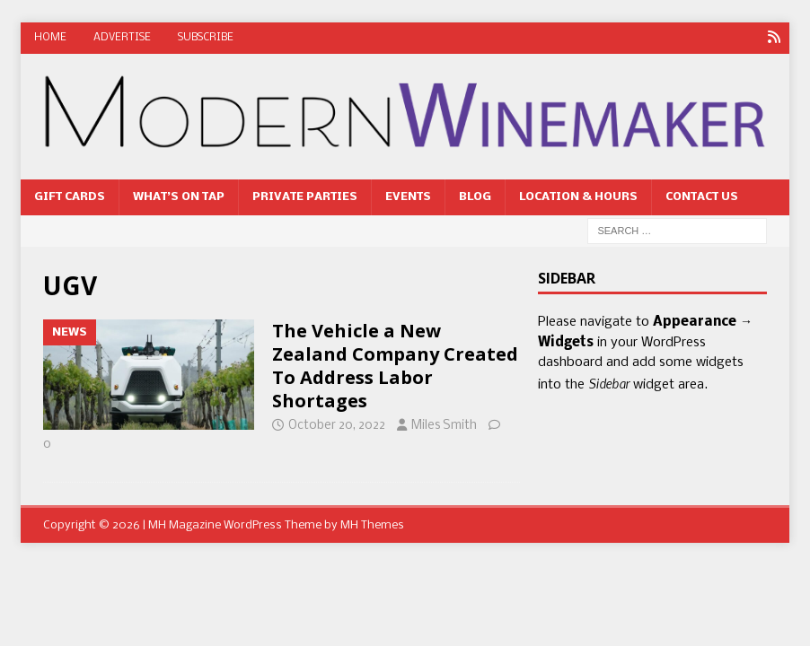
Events (408, 197)
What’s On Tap (179, 197)
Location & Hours (578, 197)
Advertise (122, 37)
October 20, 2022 (336, 425)
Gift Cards (69, 197)
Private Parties (304, 197)
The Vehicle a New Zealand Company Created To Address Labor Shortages (395, 366)
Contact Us (701, 197)
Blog (475, 197)
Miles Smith (444, 425)
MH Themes (372, 525)
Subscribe (205, 37)
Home (50, 37)
